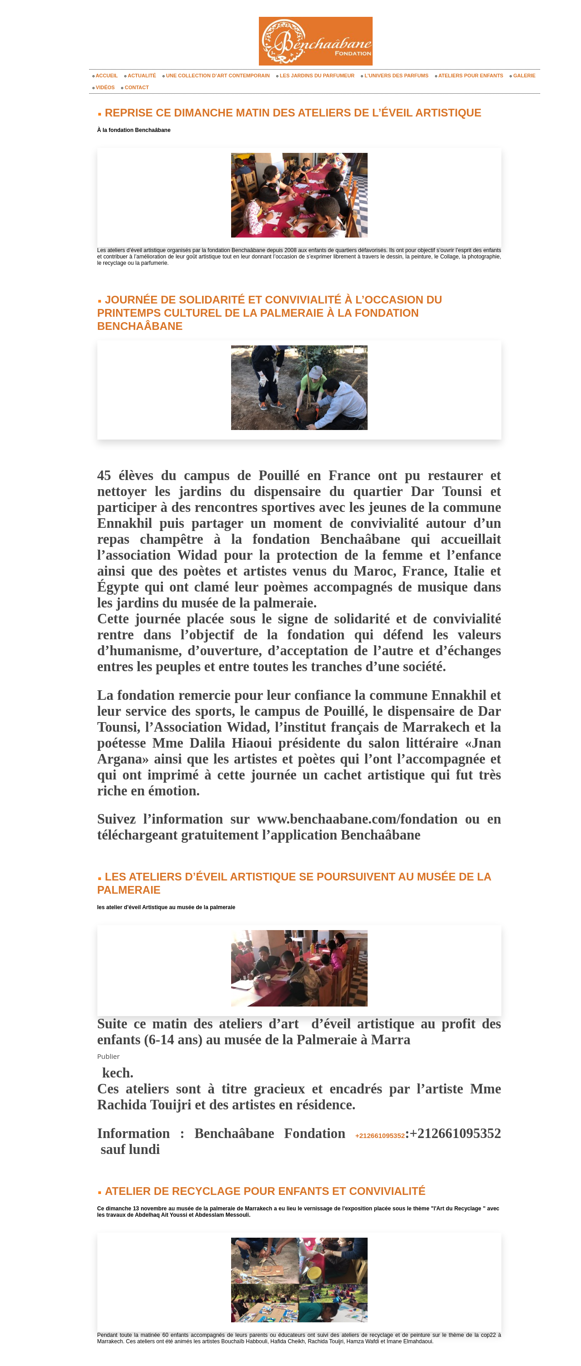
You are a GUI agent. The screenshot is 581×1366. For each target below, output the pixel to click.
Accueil (105, 75)
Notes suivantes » (353, 1339)
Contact (135, 87)
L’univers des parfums (394, 75)
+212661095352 (352, 1101)
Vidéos (103, 87)
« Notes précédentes (281, 1339)
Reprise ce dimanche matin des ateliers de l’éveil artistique (246, 111)
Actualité (140, 75)
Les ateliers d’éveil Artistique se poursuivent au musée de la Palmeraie (275, 855)
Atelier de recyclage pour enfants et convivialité (225, 1155)
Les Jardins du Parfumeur (315, 75)
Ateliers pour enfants (469, 75)
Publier (109, 1021)
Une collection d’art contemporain (216, 75)
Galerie (523, 75)
